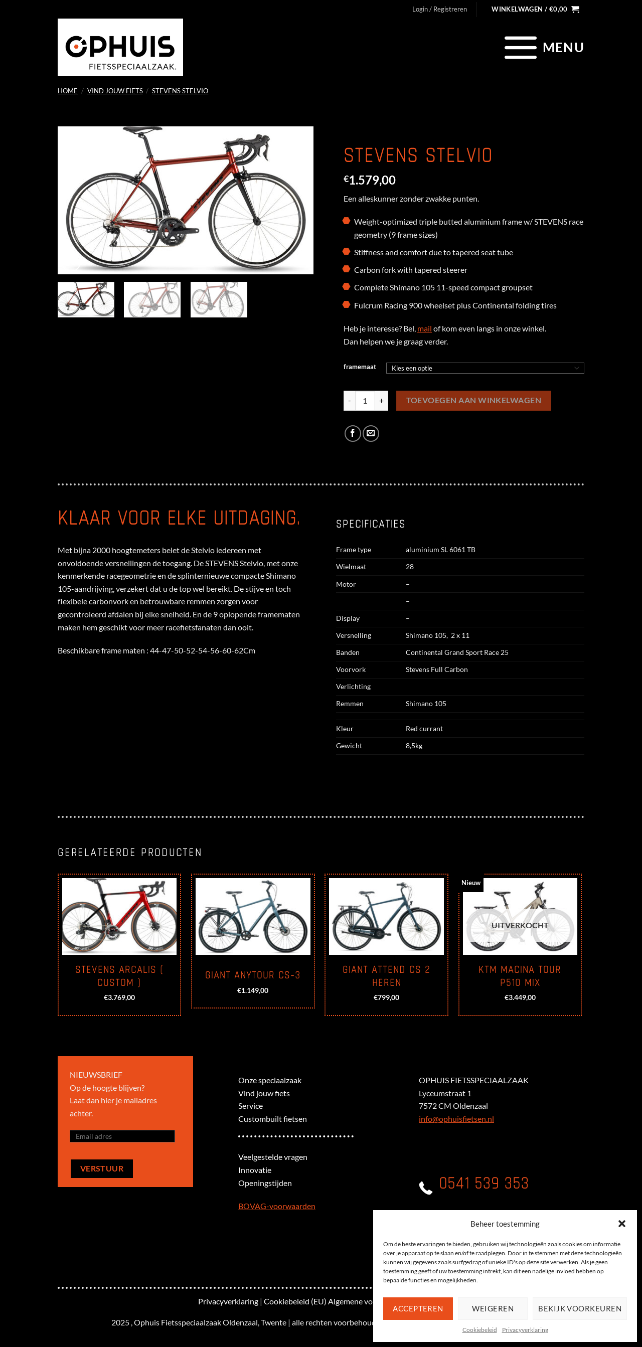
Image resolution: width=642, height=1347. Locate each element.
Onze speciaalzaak (269, 1080)
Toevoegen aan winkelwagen (474, 400)
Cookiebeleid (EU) (295, 1301)
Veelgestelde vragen (272, 1156)
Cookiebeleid (479, 1329)
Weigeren (493, 1308)
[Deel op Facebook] (353, 433)
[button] (622, 1224)
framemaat (360, 367)
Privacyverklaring (525, 1329)
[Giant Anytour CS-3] (253, 916)
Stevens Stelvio (180, 91)
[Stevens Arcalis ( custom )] (119, 916)
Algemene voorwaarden (369, 1301)
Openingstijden (265, 1183)
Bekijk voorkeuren (579, 1308)
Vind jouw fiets (115, 91)
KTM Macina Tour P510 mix (519, 976)
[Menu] (543, 47)
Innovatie (254, 1169)
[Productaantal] (365, 401)
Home (68, 91)
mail (424, 328)
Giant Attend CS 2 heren (386, 976)
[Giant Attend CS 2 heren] (386, 916)
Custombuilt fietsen (272, 1118)
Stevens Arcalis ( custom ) (119, 976)
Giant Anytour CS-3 (252, 975)
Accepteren (418, 1308)
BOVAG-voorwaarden (276, 1206)
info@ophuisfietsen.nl (456, 1118)
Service (250, 1105)
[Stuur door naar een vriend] (371, 433)
